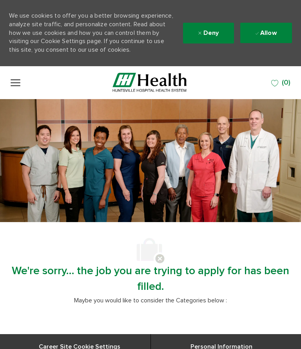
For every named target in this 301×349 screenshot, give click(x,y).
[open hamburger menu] (15, 82)
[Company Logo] (150, 82)
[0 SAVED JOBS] (280, 83)
